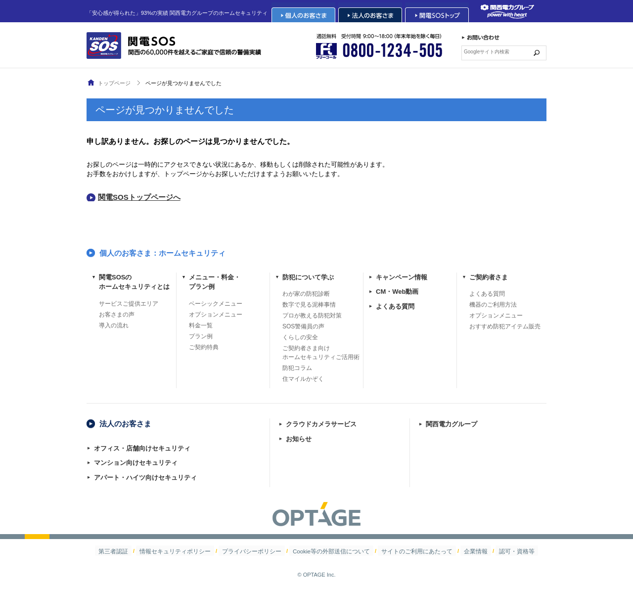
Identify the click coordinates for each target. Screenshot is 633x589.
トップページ (114, 83)
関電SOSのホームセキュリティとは (134, 282)
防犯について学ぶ (308, 277)
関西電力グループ (451, 424)
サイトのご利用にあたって (408, 551)
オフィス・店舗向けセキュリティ (142, 448)
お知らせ (299, 439)
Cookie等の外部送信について (329, 551)
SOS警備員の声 (303, 326)
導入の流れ (114, 325)
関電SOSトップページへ (139, 197)
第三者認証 (132, 551)
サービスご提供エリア (128, 303)
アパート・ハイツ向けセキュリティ (145, 477)
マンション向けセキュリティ (136, 462)
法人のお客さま (125, 423)
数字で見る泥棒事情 (309, 304)
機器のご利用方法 (493, 304)
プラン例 (201, 336)
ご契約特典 (204, 347)
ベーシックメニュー (215, 303)
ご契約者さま (488, 277)
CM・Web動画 (397, 291)
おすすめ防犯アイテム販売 (505, 326)
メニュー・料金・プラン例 (214, 282)
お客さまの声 (117, 314)
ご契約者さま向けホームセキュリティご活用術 (321, 353)
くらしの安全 (300, 337)
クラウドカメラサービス (321, 424)
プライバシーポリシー (257, 551)
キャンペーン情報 (401, 277)
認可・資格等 (497, 551)
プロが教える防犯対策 (312, 315)
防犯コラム (297, 367)
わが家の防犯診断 (306, 293)
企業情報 (461, 551)
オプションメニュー (215, 314)
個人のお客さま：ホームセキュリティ (162, 253)
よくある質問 (395, 306)
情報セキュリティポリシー (188, 551)
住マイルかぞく (303, 378)
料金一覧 (201, 325)
